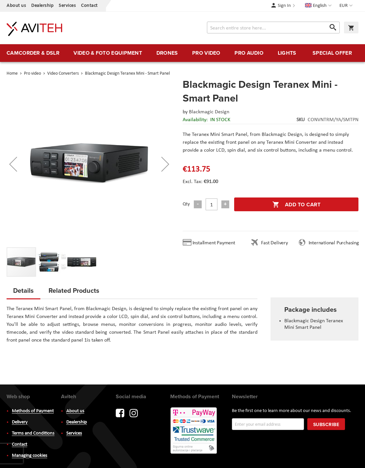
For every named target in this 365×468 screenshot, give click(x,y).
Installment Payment (215, 243)
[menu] (182, 53)
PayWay (194, 431)
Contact (89, 5)
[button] (346, 6)
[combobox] (273, 27)
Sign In (284, 5)
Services (67, 5)
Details (23, 290)
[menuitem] (33, 53)
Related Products (74, 290)
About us (16, 5)
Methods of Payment (33, 411)
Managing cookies (29, 455)
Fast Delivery (274, 243)
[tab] (23, 292)
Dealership (42, 5)
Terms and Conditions (33, 433)
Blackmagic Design (209, 112)
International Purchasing (335, 243)
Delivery (20, 422)
